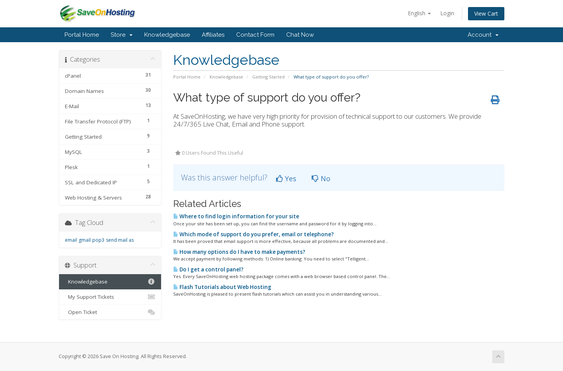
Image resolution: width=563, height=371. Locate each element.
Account (483, 34)
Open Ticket (110, 312)
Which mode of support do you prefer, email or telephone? (253, 234)
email (71, 240)
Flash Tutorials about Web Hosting (222, 287)
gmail (85, 240)
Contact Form (255, 34)
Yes (286, 178)
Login (447, 13)
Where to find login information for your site (236, 216)
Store (122, 34)
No (321, 178)
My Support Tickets (110, 296)
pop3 (98, 240)
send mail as (120, 240)
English (419, 13)
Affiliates (213, 34)
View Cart (486, 13)
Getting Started (268, 77)
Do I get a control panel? (208, 269)
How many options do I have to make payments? (239, 251)
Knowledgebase (167, 34)
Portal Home (82, 34)
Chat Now (300, 34)
